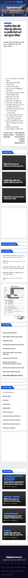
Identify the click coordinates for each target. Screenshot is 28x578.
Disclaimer (18, 571)
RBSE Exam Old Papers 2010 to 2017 (13, 367)
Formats (24, 567)
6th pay (3, 567)
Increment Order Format (10, 358)
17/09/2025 (8, 486)
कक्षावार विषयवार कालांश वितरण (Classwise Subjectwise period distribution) (14, 484)
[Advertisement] (14, 64)
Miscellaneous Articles (9, 479)
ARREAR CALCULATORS (6, 574)
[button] (23, 15)
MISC (12, 567)
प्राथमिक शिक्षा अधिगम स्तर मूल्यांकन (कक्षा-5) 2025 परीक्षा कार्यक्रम (14, 182)
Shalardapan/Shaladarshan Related (13, 344)
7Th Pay (8, 567)
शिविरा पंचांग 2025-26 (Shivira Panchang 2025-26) (14, 166)
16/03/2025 (8, 537)
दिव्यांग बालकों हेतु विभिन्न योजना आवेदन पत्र (13, 375)
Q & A (23, 571)
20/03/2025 (8, 520)
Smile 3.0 (13, 571)
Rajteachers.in (13, 7)
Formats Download (8, 392)
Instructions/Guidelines (9, 477)
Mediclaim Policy (8, 340)
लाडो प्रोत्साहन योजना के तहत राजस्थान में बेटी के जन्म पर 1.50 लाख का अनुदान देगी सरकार (14, 518)
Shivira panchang (8, 412)
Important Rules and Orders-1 (12, 416)
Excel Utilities (17, 567)
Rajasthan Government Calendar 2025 (14, 198)
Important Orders (5, 571)
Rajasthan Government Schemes (11, 513)
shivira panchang (8, 496)
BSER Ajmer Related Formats (11, 371)
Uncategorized (8, 23)
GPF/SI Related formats (10, 332)
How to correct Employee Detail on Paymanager (8, 135)
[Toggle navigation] (13, 15)
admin (14, 486)
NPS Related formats (9, 348)
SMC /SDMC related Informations (13, 336)
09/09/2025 (8, 503)
